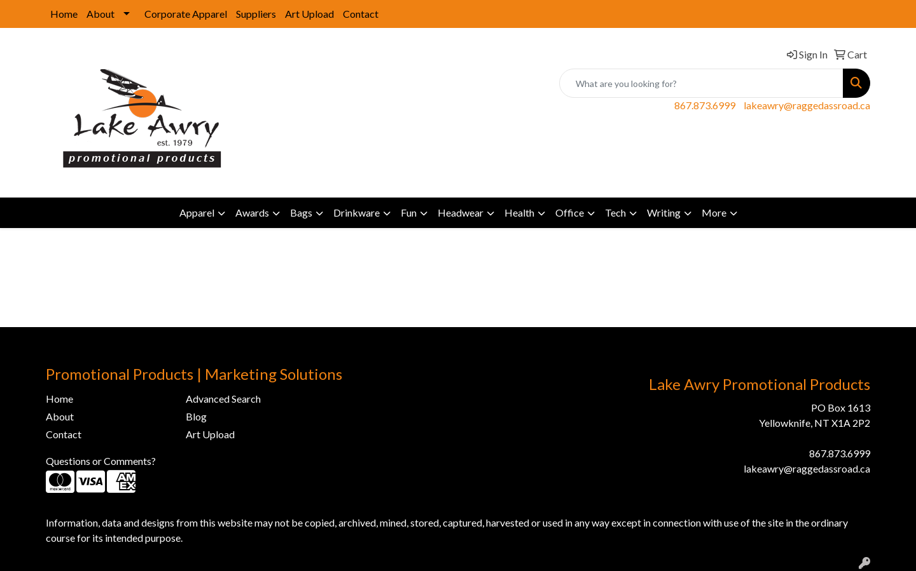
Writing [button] (664, 212)
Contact (360, 14)
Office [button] (569, 212)
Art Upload (309, 14)
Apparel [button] (196, 212)
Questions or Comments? (101, 461)
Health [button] (519, 212)
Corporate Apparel (185, 14)
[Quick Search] (701, 83)
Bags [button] (301, 212)
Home (64, 14)
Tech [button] (615, 212)
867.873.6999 (704, 105)
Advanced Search (223, 399)
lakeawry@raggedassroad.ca (807, 105)
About (100, 14)
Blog (196, 416)
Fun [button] (409, 212)
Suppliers (256, 14)
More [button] (714, 212)
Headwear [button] (460, 212)
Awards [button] (252, 212)
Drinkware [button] (356, 212)
